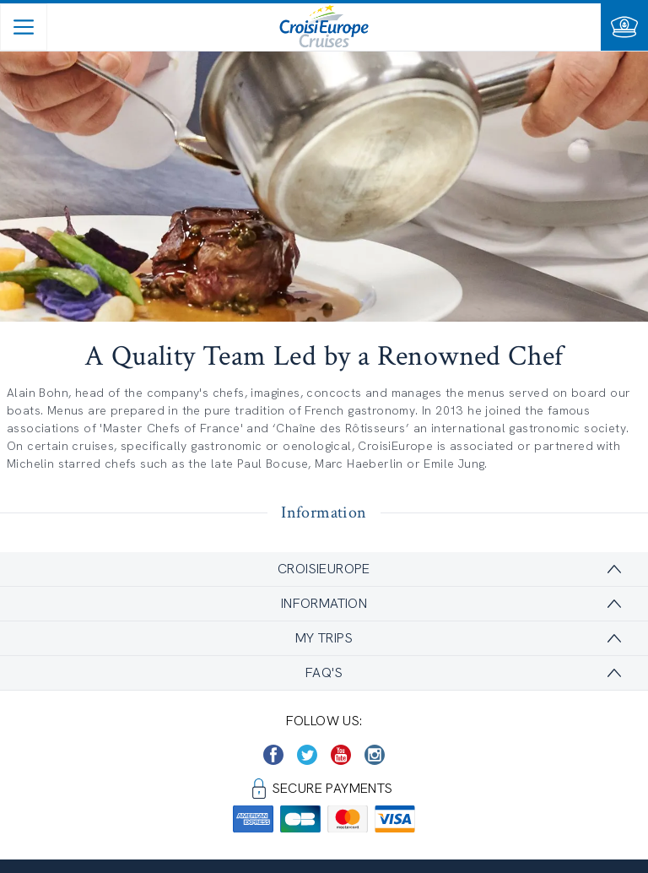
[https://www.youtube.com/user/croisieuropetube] (341, 755)
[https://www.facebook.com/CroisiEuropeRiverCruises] (273, 755)
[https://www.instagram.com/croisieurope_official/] (374, 755)
